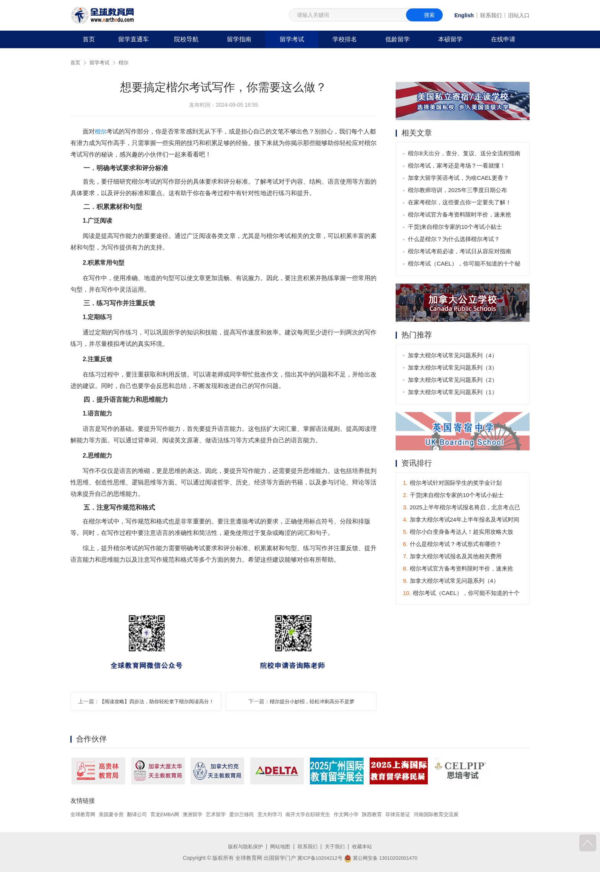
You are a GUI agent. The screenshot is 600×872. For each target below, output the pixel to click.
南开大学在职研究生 (324, 814)
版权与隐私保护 (242, 846)
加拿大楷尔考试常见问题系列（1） (453, 393)
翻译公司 (141, 814)
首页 (89, 39)
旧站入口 (519, 15)
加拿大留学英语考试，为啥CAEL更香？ (459, 178)
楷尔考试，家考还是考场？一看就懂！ (457, 166)
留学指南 (239, 39)
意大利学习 (283, 814)
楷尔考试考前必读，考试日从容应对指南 (460, 252)
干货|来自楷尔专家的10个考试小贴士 (456, 227)
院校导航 (186, 39)
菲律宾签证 (420, 814)
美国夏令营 (114, 814)
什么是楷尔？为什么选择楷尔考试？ (455, 239)
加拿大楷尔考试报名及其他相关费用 (452, 557)
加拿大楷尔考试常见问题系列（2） (453, 380)
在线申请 (503, 39)
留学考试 (292, 39)
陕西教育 (393, 814)
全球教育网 (83, 814)
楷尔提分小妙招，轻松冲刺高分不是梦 (311, 701)
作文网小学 (365, 814)
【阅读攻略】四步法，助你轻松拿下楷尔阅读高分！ (156, 701)
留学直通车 (133, 39)
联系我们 (491, 15)
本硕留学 (450, 39)
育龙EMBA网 (171, 814)
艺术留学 (225, 814)
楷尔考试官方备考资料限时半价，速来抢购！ (460, 217)
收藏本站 (365, 846)
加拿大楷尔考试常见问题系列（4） (453, 356)
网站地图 (279, 846)
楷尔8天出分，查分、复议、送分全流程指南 (465, 154)
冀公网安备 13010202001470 (382, 858)
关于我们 (336, 846)
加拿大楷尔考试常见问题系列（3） (453, 368)
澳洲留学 (201, 814)
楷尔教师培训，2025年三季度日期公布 (458, 190)
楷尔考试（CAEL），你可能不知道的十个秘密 (465, 266)
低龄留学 (397, 39)
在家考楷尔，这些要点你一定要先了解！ (460, 203)
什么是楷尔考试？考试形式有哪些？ (452, 545)
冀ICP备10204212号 (317, 858)
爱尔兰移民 (253, 814)
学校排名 (345, 39)
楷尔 (126, 62)
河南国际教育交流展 (461, 814)
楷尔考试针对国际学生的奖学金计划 (452, 484)
